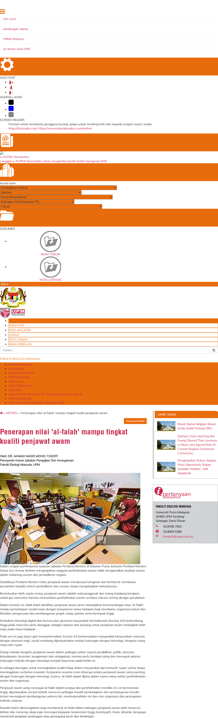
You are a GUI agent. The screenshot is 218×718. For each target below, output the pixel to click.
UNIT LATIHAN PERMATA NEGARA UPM (56, 51)
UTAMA (120, 12)
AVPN (98, 641)
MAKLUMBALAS (184, 18)
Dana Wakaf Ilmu (140, 707)
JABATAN (34, 47)
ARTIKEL (35, 63)
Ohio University (104, 615)
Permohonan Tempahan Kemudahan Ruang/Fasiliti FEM (140, 649)
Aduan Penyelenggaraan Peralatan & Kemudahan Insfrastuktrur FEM (141, 621)
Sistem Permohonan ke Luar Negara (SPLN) (74, 638)
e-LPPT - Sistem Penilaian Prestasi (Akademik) (72, 608)
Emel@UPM (136, 712)
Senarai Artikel (152, 71)
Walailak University (107, 637)
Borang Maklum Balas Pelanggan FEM (139, 680)
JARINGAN (142, 42)
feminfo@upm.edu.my (191, 232)
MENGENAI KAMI (40, 42)
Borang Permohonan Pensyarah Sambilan (142, 702)
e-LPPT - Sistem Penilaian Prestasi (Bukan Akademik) (72, 618)
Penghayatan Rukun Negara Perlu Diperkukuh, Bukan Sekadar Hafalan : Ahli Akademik (197, 147)
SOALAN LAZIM (153, 12)
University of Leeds (107, 633)
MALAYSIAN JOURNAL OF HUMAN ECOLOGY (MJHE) (84, 47)
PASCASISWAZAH (90, 42)
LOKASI (170, 12)
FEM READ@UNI (141, 47)
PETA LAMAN (185, 12)
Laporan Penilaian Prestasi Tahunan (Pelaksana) (72, 628)
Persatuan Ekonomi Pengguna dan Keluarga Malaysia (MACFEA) (107, 624)
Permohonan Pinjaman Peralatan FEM (141, 660)
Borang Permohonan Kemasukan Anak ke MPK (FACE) (142, 670)
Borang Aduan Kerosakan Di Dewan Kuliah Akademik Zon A (142, 636)
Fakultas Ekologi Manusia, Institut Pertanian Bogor (105, 608)
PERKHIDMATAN (167, 42)
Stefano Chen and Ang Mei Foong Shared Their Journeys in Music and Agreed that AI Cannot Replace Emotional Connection (198, 110)
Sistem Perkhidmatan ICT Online (74, 647)
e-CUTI (65, 653)
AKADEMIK (65, 42)
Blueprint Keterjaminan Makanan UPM (138, 608)
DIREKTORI (133, 12)
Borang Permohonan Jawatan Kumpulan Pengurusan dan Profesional (142, 692)
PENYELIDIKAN (119, 42)
